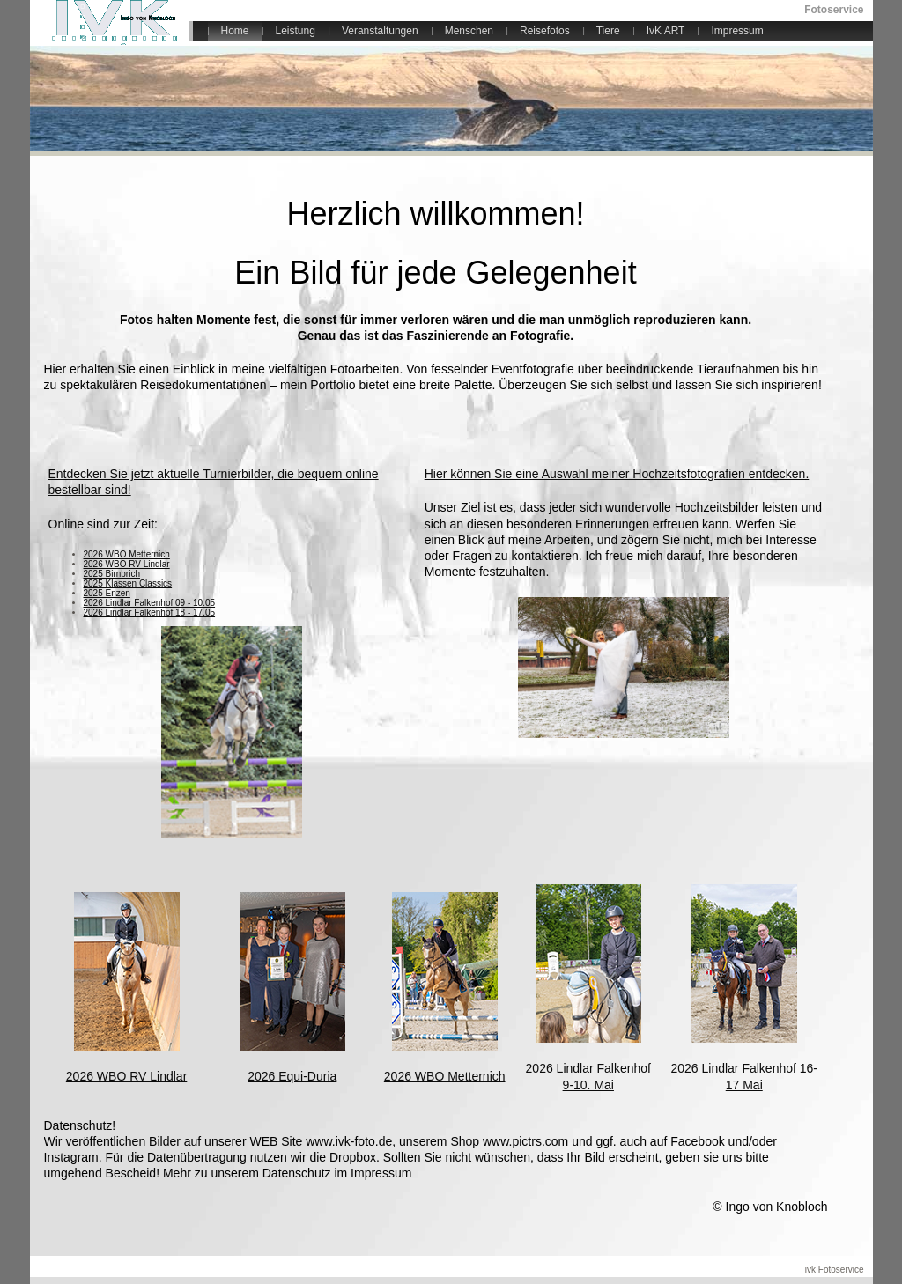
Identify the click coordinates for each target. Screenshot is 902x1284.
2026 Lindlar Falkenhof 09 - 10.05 (150, 603)
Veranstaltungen (380, 31)
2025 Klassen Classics (128, 583)
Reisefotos (545, 31)
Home (235, 31)
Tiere (608, 31)
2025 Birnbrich (112, 574)
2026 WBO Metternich (127, 554)
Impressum (737, 31)
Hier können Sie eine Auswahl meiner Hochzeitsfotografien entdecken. (617, 474)
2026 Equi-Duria (292, 1076)
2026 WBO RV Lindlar (127, 564)
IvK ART (666, 31)
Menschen (469, 31)
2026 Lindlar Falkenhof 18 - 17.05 (150, 612)
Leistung (295, 31)
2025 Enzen (107, 593)
